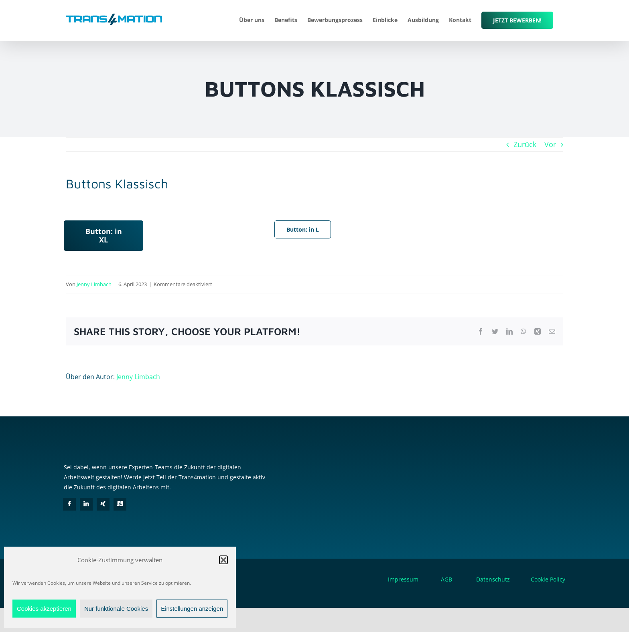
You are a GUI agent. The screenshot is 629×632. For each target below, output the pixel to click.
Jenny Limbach (94, 284)
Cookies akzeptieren (44, 608)
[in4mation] (120, 504)
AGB (446, 579)
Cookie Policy (548, 579)
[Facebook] (69, 504)
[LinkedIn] (86, 504)
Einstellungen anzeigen (192, 608)
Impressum (403, 579)
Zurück (524, 144)
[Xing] (103, 504)
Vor (550, 144)
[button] (223, 560)
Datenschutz (503, 579)
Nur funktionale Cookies (116, 608)
